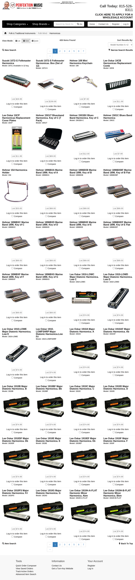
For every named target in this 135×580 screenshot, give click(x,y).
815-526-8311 (126, 8)
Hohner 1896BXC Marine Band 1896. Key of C (15, 223)
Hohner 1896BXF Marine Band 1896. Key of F (15, 275)
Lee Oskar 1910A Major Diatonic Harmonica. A (82, 330)
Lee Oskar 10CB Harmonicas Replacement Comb (117, 63)
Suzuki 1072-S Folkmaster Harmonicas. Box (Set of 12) (50, 63)
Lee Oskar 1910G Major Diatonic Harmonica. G (48, 491)
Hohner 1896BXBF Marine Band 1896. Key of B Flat (117, 171)
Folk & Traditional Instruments (22, 33)
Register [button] (115, 24)
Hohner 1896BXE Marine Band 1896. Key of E (83, 223)
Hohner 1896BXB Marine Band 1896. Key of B (83, 171)
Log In (90, 568)
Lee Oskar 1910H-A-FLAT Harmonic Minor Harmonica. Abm (83, 493)
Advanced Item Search (26, 574)
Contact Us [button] (103, 24)
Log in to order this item (16, 104)
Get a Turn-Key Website (62, 568)
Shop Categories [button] (17, 24)
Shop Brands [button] (40, 24)
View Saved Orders (24, 568)
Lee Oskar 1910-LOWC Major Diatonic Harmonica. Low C (84, 277)
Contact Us (57, 565)
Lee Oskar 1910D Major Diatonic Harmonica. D (116, 387)
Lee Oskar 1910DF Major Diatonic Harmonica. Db (15, 439)
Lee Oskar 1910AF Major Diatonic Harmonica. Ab (116, 330)
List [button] (17, 41)
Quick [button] (35, 41)
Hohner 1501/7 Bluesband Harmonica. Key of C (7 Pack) (50, 118)
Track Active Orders (24, 571)
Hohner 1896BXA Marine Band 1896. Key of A (49, 171)
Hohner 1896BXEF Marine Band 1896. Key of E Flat (117, 223)
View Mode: (7, 41)
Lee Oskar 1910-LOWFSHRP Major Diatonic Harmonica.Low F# (49, 333)
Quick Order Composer (26, 565)
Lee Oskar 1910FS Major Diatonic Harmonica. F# (15, 491)
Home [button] (92, 24)
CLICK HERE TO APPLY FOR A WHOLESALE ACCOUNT (114, 16)
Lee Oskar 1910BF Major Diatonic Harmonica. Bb (49, 387)
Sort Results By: (125, 40)
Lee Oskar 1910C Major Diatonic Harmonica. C (82, 387)
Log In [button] (126, 24)
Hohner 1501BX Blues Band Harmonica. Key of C (84, 116)
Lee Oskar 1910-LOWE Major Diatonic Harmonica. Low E (16, 331)
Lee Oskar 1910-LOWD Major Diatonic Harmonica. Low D (117, 277)
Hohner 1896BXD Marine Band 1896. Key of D (49, 223)
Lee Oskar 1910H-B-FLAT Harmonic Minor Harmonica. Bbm (117, 493)
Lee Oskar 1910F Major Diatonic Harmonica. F (115, 439)
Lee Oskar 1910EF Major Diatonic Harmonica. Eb (83, 439)
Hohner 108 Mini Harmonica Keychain (81, 61)
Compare (18, 107)
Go (79, 24)
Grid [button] (26, 41)
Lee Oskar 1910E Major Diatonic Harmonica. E (48, 439)
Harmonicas (55, 33)
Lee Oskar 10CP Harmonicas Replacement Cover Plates (16, 118)
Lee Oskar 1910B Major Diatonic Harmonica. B (14, 387)
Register (91, 565)
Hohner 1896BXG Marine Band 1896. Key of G (49, 275)
